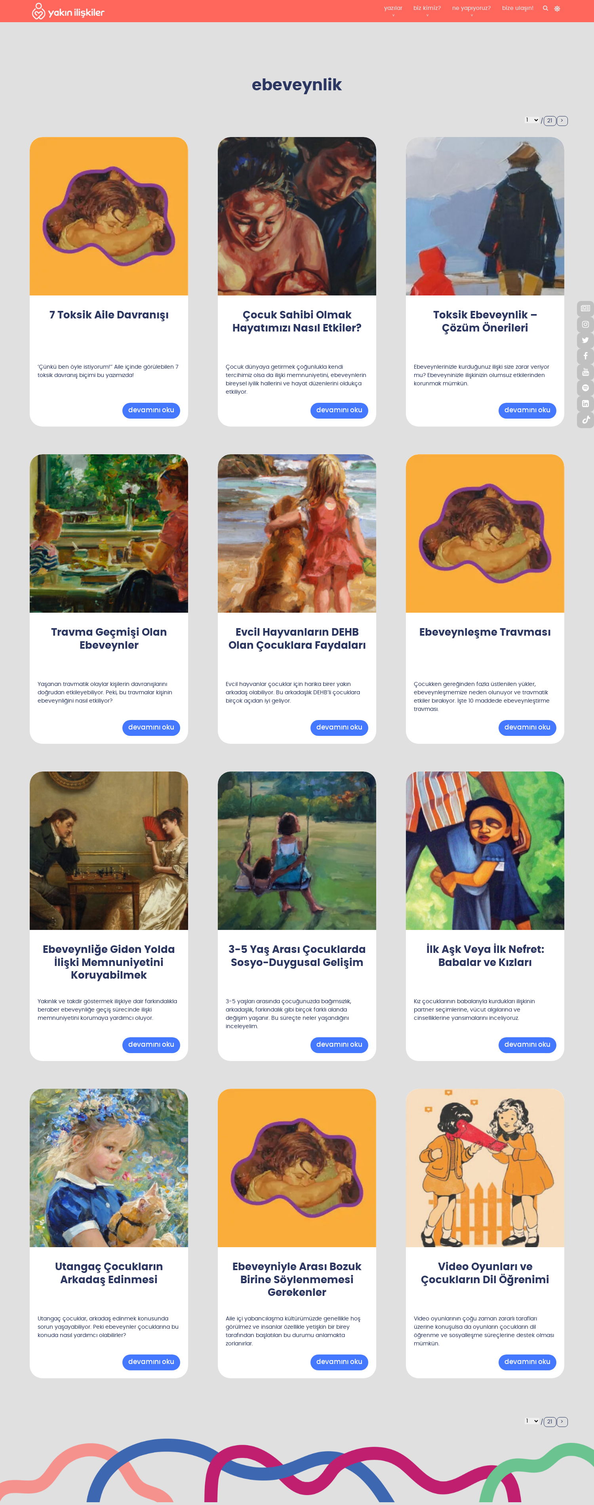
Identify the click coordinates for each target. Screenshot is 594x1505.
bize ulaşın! (517, 8)
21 (549, 121)
